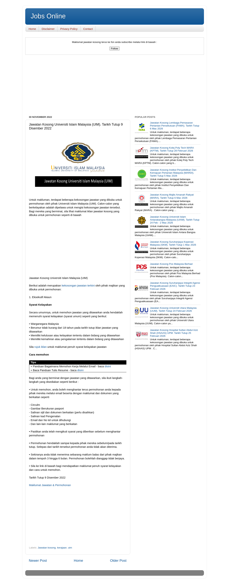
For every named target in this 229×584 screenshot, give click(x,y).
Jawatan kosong (47, 547)
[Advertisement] (114, 86)
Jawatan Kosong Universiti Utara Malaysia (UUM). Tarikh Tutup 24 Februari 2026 (173, 309)
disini (108, 366)
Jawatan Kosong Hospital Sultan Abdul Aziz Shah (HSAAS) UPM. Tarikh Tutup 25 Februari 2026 (174, 333)
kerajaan (62, 547)
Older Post (118, 560)
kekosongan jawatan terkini (78, 285)
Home (32, 28)
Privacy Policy (68, 28)
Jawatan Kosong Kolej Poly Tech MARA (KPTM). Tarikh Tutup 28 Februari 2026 (172, 149)
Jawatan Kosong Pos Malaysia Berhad (171, 264)
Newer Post (38, 560)
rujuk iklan (40, 346)
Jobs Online (48, 16)
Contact (88, 28)
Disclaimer (48, 28)
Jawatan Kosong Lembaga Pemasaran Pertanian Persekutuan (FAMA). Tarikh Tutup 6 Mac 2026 (174, 125)
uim (70, 547)
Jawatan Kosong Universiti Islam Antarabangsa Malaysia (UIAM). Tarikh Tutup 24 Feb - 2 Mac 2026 (174, 219)
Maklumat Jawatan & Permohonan (50, 485)
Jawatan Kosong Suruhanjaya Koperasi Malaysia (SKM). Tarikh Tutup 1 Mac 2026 (173, 243)
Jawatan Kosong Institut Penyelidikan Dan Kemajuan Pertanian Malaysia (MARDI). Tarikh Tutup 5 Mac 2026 (173, 172)
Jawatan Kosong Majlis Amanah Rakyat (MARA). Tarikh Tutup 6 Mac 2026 (172, 196)
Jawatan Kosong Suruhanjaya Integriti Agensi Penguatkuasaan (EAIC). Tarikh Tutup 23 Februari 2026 (175, 286)
